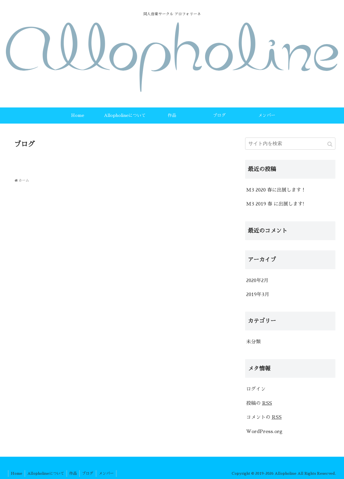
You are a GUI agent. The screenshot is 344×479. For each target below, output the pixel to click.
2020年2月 (257, 280)
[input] (290, 144)
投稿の (259, 403)
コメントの (264, 417)
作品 (74, 473)
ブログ (89, 473)
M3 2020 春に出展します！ (276, 190)
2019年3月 (257, 294)
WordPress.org (264, 431)
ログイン (256, 389)
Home (17, 473)
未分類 (253, 341)
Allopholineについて (46, 473)
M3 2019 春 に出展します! (275, 203)
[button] (330, 144)
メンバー (108, 473)
